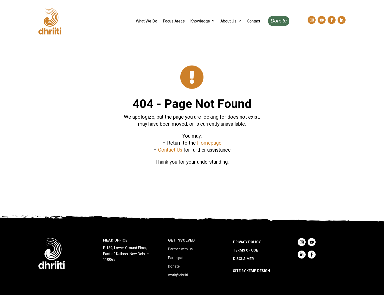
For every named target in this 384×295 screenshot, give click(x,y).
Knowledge (200, 21)
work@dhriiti (178, 275)
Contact (253, 21)
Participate (177, 258)
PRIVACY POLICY (247, 242)
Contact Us (170, 150)
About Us (228, 21)
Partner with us (180, 249)
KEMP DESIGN (258, 271)
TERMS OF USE (245, 250)
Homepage (209, 143)
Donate (279, 20)
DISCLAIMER (243, 259)
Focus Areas (174, 21)
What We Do (146, 21)
